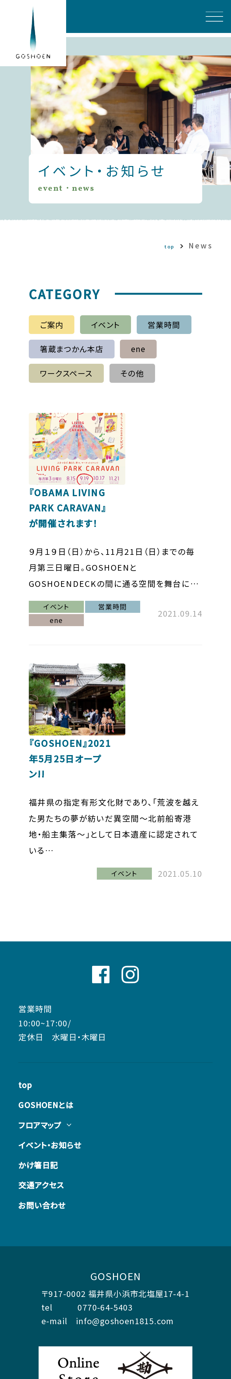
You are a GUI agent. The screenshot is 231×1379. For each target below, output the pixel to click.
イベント (105, 326)
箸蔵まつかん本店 (66, 354)
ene (141, 354)
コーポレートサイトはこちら (86, 1318)
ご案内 (44, 326)
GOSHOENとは (50, 1011)
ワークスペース (60, 381)
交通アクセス (43, 1095)
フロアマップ (42, 1033)
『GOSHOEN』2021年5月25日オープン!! (164, 655)
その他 (134, 381)
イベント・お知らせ (53, 1053)
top (161, 246)
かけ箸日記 (40, 1074)
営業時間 (170, 326)
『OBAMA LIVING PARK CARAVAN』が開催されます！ (168, 448)
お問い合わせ (44, 1116)
